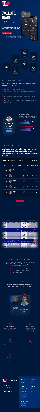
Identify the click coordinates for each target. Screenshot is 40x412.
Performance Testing (24, 388)
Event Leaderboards (24, 405)
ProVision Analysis (24, 391)
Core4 (32, 391)
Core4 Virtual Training (24, 394)
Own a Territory (23, 382)
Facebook (9, 380)
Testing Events (23, 403)
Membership (33, 379)
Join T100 (23, 379)
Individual (32, 382)
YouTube (16, 380)
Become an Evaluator (24, 381)
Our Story (32, 388)
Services (23, 386)
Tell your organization (7, 33)
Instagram (12, 380)
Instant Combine (24, 401)
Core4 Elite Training (24, 393)
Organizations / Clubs (34, 381)
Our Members (33, 393)
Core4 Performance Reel (25, 396)
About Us (33, 386)
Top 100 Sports (6, 3)
